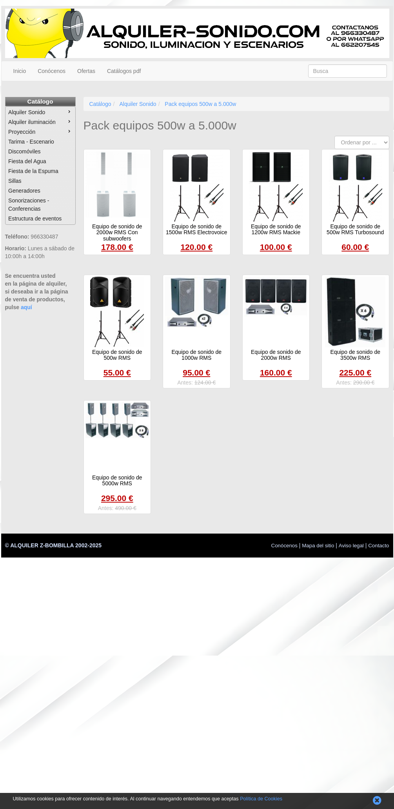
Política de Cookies (261, 799)
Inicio (19, 71)
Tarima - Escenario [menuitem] (31, 141)
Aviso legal (351, 545)
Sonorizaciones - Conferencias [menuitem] (28, 204)
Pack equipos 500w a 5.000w (200, 104)
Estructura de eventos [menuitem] (35, 218)
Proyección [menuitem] (40, 131)
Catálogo (40, 101)
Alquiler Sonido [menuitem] (40, 111)
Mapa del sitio (318, 545)
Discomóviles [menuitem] (24, 151)
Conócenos (51, 71)
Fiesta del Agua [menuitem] (27, 161)
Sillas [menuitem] (14, 181)
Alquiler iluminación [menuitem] (40, 121)
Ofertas (86, 71)
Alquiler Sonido (137, 104)
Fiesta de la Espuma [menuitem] (33, 171)
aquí (26, 307)
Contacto (378, 545)
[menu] (40, 165)
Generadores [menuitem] (24, 191)
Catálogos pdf (124, 71)
